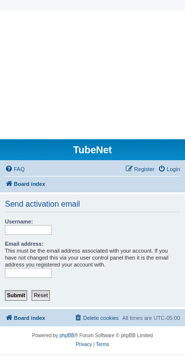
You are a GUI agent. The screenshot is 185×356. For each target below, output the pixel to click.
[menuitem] (15, 169)
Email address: (24, 244)
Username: (19, 221)
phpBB (67, 335)
